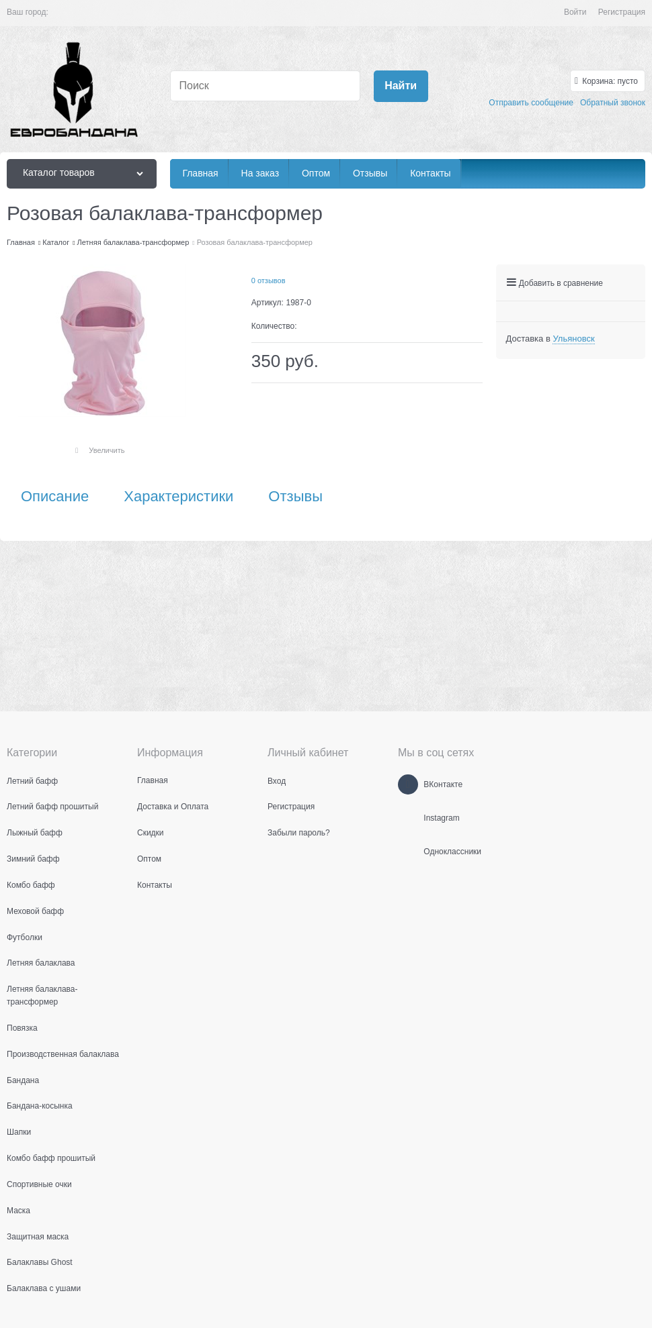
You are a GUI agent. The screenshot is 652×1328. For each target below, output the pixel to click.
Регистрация (621, 12)
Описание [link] (55, 496)
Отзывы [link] (295, 496)
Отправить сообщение (531, 102)
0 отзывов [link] (268, 280)
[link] (573, 339)
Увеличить (106, 450)
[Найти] (401, 86)
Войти (575, 12)
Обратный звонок (612, 102)
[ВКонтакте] (408, 784)
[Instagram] (408, 818)
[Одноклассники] (408, 851)
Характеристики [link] (178, 496)
